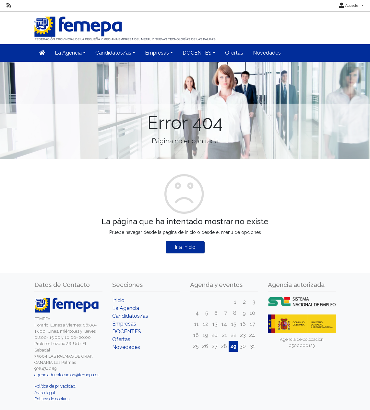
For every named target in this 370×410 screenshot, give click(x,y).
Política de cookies (51, 398)
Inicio (118, 300)
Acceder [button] (350, 5)
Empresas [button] (157, 53)
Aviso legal (44, 392)
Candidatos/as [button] (113, 53)
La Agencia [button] (68, 53)
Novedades (267, 53)
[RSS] (8, 5)
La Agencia (125, 308)
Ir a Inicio (185, 247)
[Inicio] (125, 26)
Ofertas (234, 53)
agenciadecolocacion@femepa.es (66, 374)
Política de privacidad (55, 386)
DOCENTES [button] (197, 53)
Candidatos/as (130, 316)
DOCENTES (126, 331)
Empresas (124, 324)
